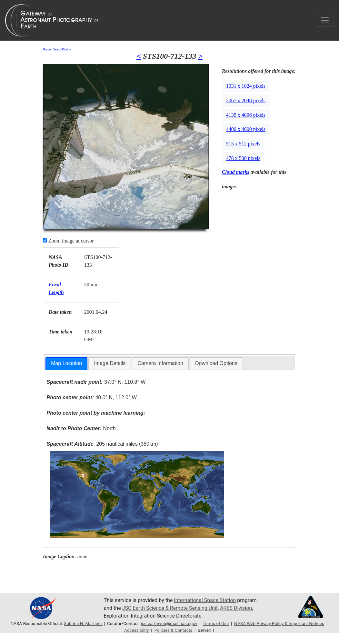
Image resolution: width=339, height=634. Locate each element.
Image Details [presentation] (109, 363)
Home (47, 49)
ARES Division (236, 608)
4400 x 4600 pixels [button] (245, 129)
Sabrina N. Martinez (83, 623)
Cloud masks (235, 172)
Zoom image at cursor (68, 240)
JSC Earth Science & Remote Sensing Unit (170, 608)
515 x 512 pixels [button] (243, 143)
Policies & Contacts (173, 630)
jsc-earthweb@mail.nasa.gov (169, 623)
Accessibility (136, 630)
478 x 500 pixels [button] (243, 158)
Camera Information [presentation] (160, 363)
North (80, 428)
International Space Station (205, 600)
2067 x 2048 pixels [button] (245, 100)
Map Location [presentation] (66, 363)
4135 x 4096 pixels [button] (245, 115)
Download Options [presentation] (216, 363)
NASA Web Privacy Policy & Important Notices (279, 623)
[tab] (66, 363)
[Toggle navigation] (325, 20)
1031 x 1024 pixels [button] (245, 86)
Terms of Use (216, 623)
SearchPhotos (62, 49)
